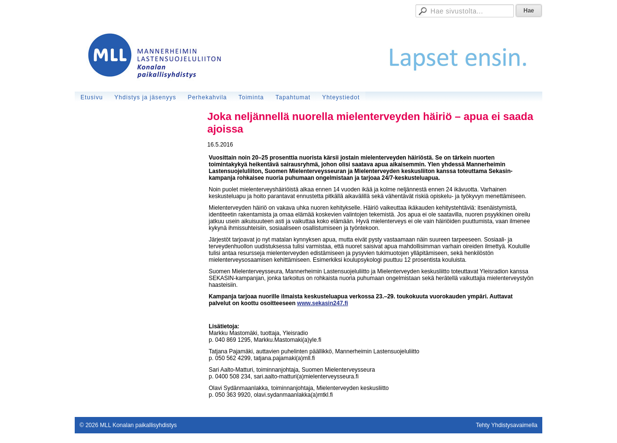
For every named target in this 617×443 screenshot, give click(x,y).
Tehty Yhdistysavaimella (506, 425)
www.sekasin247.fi (322, 303)
